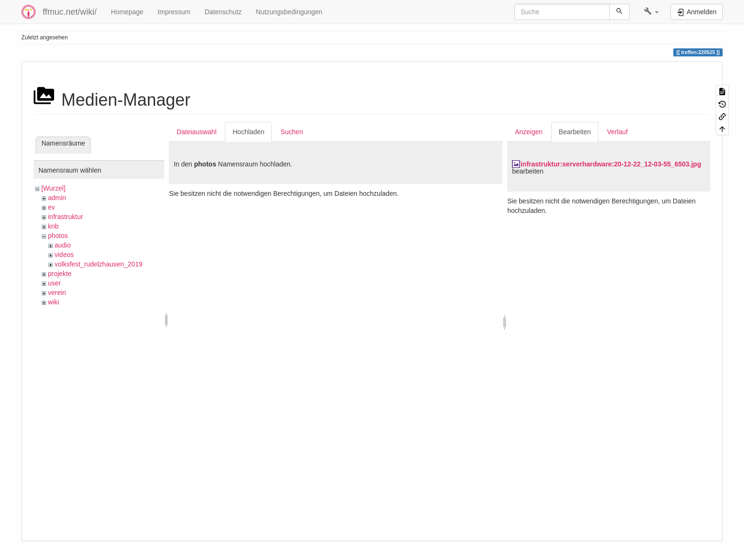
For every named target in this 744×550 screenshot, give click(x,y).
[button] (651, 12)
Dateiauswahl (196, 132)
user (54, 283)
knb (53, 226)
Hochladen (248, 132)
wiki (53, 302)
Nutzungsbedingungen (289, 12)
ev (51, 207)
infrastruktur (65, 216)
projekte (60, 273)
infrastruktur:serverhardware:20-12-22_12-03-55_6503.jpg (611, 164)
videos (64, 254)
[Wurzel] (53, 188)
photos (58, 235)
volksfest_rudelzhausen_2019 (98, 264)
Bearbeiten (575, 132)
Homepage (127, 12)
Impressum (174, 12)
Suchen (291, 132)
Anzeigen (528, 132)
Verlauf (617, 132)
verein (57, 292)
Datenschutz (223, 12)
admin (57, 198)
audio (63, 245)
